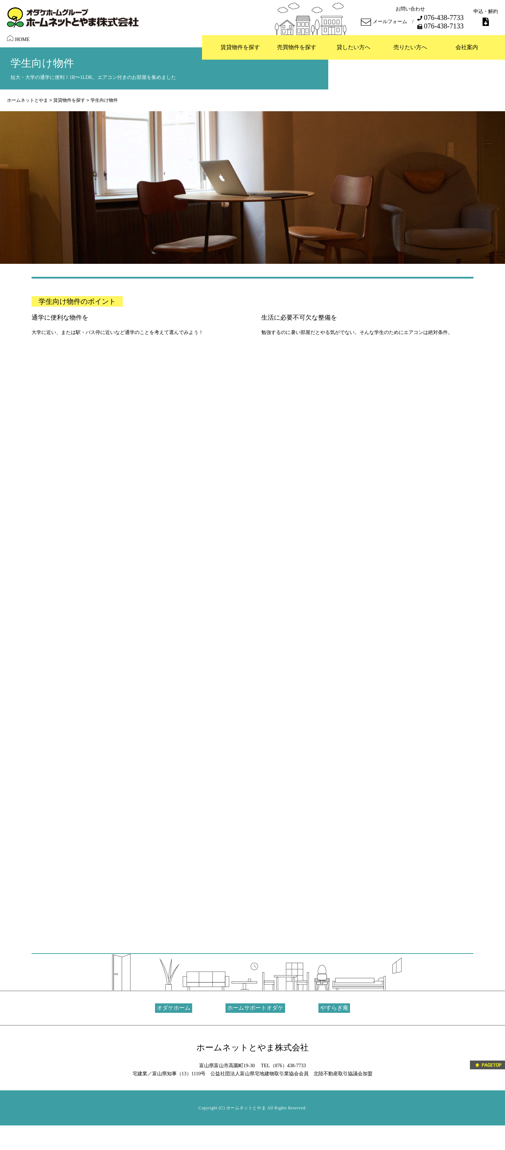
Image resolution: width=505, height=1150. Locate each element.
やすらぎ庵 (334, 1008)
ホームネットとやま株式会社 (252, 1047)
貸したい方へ (353, 47)
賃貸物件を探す (240, 47)
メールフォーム (384, 22)
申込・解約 (485, 17)
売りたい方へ (410, 47)
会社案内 (467, 47)
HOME (18, 38)
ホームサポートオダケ (255, 1008)
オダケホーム (173, 1008)
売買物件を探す (296, 47)
